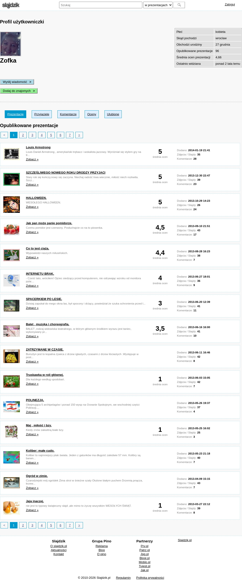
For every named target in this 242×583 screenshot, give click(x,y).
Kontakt (58, 554)
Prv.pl (144, 546)
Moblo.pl (144, 562)
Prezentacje (15, 114)
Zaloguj (230, 4)
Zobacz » (32, 159)
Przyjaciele (41, 114)
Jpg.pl (144, 554)
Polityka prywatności (150, 577)
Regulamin (123, 577)
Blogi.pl (144, 558)
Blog (102, 550)
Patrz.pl (144, 550)
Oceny (91, 114)
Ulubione (113, 114)
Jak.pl (145, 570)
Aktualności (58, 550)
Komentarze (68, 114)
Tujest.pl (144, 566)
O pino (101, 554)
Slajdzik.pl (185, 540)
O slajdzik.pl (58, 546)
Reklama (101, 546)
